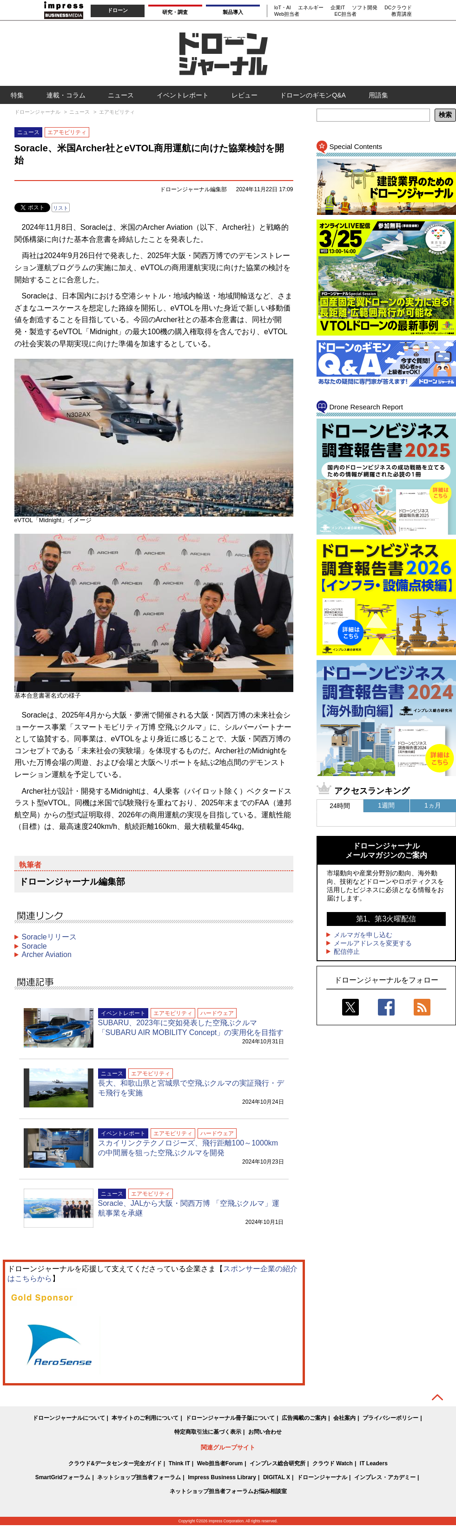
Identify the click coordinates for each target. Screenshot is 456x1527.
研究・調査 (175, 12)
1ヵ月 (432, 805)
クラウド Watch (332, 1463)
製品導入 (233, 12)
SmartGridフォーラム (63, 1477)
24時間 (340, 805)
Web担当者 (286, 14)
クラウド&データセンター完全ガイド (115, 1463)
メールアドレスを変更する (373, 943)
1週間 (386, 805)
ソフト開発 (364, 7)
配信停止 (347, 951)
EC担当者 (345, 14)
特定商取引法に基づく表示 (207, 1432)
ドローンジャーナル (322, 1477)
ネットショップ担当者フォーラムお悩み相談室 (228, 1491)
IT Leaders (374, 1463)
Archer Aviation (47, 954)
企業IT (337, 7)
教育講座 (401, 14)
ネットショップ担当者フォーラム (139, 1477)
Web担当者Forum (220, 1463)
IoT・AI (282, 7)
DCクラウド (398, 7)
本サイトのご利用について (145, 1418)
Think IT (179, 1463)
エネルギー (311, 7)
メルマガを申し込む (363, 934)
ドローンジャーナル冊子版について (230, 1418)
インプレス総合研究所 (277, 1463)
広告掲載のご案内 (304, 1418)
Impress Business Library (222, 1477)
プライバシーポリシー (390, 1418)
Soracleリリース (49, 937)
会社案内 (344, 1418)
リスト (60, 208)
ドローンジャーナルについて (69, 1418)
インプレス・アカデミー (385, 1477)
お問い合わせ (265, 1432)
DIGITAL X (276, 1477)
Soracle (34, 946)
